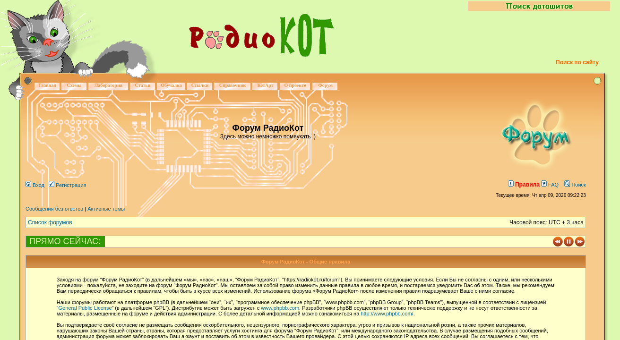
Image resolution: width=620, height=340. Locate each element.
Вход (35, 185)
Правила (524, 184)
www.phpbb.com (280, 308)
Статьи (143, 85)
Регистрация (67, 185)
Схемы (74, 85)
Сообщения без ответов (54, 209)
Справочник (232, 85)
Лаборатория (108, 85)
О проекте (295, 85)
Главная (47, 85)
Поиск (575, 184)
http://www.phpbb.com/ (387, 313)
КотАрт (265, 85)
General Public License (85, 308)
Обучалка (171, 85)
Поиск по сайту (577, 62)
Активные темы (106, 209)
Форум (325, 85)
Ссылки (200, 85)
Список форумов (50, 222)
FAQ (550, 184)
